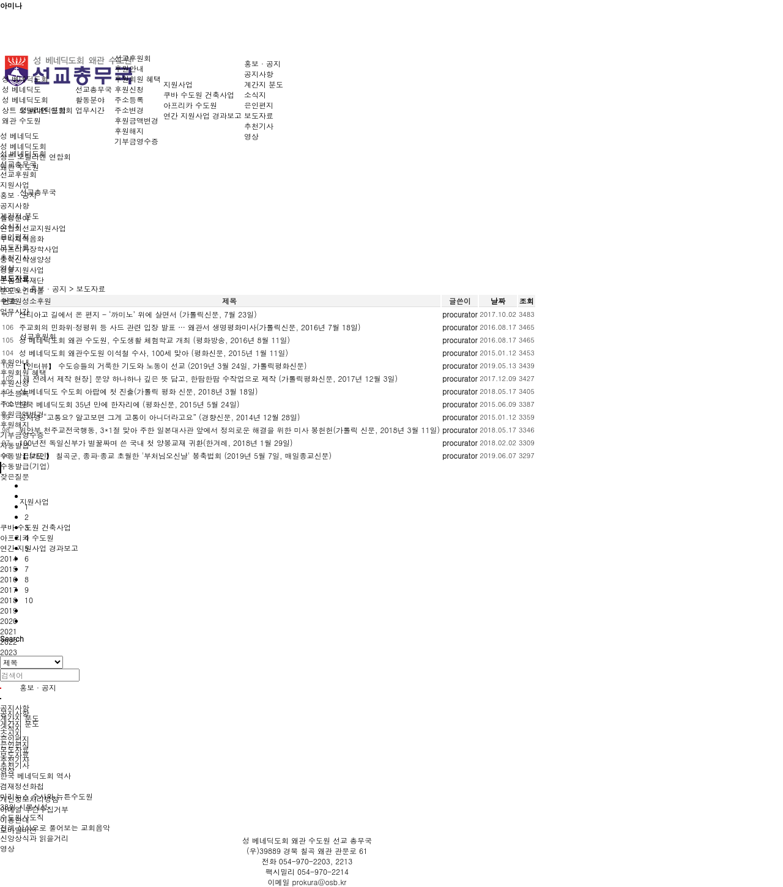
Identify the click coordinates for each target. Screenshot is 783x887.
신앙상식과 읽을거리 (34, 838)
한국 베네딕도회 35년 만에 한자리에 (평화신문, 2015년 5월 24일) (129, 404)
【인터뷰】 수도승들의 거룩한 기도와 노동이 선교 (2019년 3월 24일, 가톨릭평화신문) (163, 365)
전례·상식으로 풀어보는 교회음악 (55, 827)
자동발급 (14, 445)
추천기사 (14, 765)
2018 (8, 600)
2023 (8, 652)
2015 (8, 568)
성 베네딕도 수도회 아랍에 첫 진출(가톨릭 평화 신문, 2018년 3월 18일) (138, 391)
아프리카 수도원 (190, 105)
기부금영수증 (136, 141)
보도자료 (258, 115)
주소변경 (14, 403)
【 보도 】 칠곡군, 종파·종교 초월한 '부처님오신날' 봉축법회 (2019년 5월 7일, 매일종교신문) (175, 455)
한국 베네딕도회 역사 (35, 775)
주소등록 (14, 393)
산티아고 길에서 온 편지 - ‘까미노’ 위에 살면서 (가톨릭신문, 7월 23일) (138, 314)
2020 (8, 620)
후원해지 (14, 424)
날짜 (498, 300)
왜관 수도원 (21, 120)
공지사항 (258, 74)
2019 (8, 610)
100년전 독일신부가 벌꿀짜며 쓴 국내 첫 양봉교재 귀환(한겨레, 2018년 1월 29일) (156, 442)
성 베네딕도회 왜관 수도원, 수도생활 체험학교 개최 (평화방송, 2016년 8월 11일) (154, 340)
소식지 (255, 94)
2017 (8, 589)
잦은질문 (14, 476)
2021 (8, 631)
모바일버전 (18, 830)
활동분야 (90, 99)
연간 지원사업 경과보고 (39, 548)
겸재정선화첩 (22, 786)
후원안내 (14, 362)
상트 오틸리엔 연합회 (37, 110)
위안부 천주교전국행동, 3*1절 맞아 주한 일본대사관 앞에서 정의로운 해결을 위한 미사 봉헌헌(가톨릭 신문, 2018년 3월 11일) (229, 430)
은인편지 (258, 105)
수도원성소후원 (25, 300)
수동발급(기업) (25, 466)
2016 (8, 579)
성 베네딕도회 (23, 146)
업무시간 (14, 311)
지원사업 (34, 501)
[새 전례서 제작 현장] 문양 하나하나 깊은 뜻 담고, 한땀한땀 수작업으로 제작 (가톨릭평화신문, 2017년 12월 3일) (208, 378)
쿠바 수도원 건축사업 (35, 527)
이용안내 (14, 819)
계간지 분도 (263, 84)
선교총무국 (38, 192)
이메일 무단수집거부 (34, 809)
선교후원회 (132, 58)
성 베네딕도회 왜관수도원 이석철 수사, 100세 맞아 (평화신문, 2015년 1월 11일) (153, 352)
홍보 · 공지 (38, 687)
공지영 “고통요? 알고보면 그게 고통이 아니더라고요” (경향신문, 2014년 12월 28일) (159, 417)
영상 (7, 848)
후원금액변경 (136, 120)
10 (28, 600)
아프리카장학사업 (29, 248)
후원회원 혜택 (23, 372)
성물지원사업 (22, 269)
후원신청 (14, 382)
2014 (8, 558)
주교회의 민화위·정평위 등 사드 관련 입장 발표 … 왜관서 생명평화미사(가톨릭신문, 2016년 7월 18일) (190, 327)
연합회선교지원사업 (33, 228)
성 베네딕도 (19, 135)
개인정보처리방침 (29, 798)
